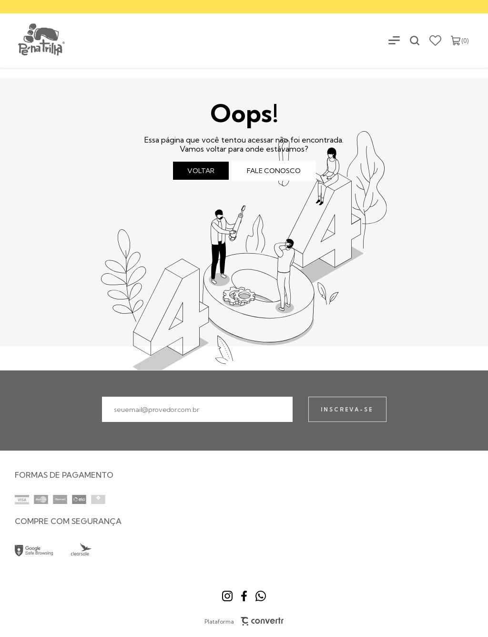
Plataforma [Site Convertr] (244, 621)
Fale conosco (274, 170)
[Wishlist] (435, 41)
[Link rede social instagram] (227, 596)
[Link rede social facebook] (244, 596)
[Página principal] (33, 40)
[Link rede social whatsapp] (261, 596)
